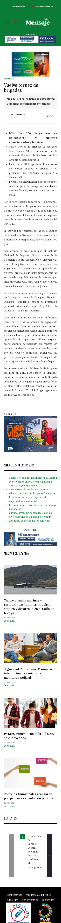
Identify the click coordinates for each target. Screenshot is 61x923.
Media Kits (12, 900)
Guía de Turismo (30, 900)
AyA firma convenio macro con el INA (30, 520)
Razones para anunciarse (38, 895)
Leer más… (10, 620)
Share (50, 116)
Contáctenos (48, 900)
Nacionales (9, 79)
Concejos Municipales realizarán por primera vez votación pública (28, 796)
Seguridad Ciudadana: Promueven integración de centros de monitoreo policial (29, 673)
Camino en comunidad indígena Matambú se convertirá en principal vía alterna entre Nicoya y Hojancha (33, 481)
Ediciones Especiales (42, 6)
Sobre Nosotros (14, 895)
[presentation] (11, 855)
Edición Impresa (16, 6)
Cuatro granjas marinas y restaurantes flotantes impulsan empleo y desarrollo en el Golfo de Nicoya (29, 606)
